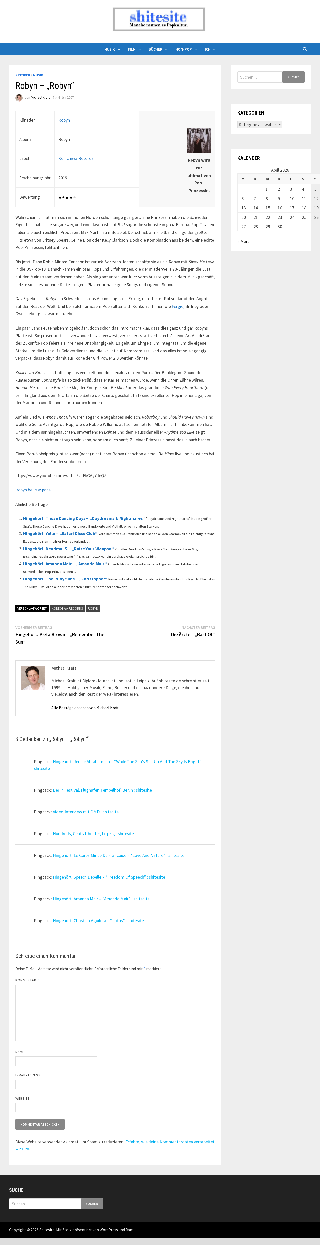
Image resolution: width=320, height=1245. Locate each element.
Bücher (155, 49)
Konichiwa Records (76, 158)
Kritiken (22, 75)
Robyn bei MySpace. (33, 490)
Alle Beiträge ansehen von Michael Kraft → (87, 707)
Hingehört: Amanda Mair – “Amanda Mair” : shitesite (101, 899)
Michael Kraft (40, 97)
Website (22, 1098)
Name (19, 1052)
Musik (109, 49)
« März (243, 241)
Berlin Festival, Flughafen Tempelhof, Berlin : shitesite (102, 790)
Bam (129, 1229)
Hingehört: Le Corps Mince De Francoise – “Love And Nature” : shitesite (118, 855)
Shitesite (47, 1229)
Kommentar (27, 980)
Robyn (64, 120)
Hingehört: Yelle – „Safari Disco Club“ (60, 533)
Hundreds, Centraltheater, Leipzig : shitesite (93, 833)
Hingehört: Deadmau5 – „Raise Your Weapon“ (68, 549)
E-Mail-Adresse (29, 1075)
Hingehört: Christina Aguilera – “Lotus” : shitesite (98, 920)
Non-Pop (183, 49)
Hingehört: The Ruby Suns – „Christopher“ (65, 579)
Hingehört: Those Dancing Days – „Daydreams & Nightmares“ (84, 518)
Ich (208, 49)
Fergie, (178, 306)
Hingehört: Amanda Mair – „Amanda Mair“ (65, 564)
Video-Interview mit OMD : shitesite (86, 812)
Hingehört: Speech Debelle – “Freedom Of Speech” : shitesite (109, 877)
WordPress (109, 1229)
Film (132, 49)
